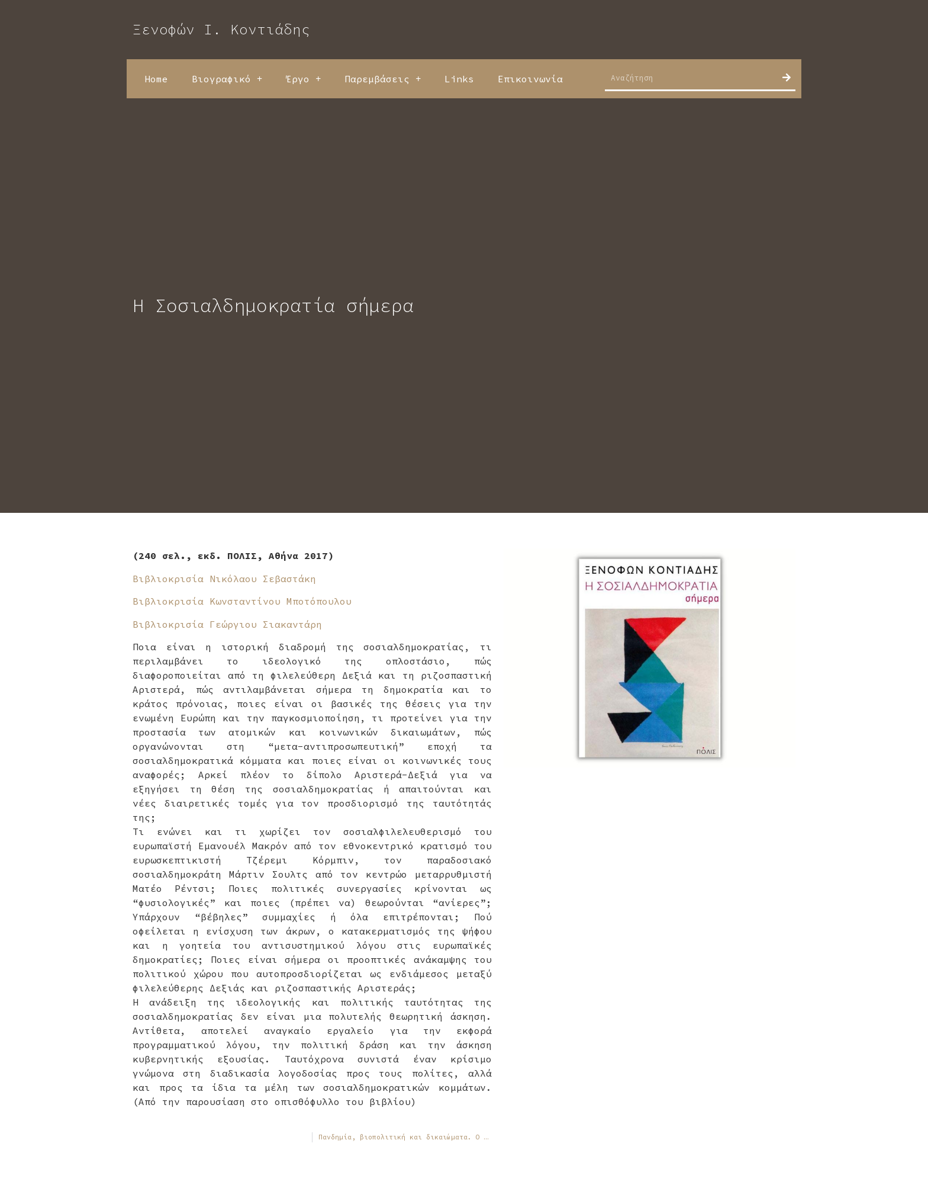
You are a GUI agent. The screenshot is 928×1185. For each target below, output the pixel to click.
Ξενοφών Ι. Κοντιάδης (221, 29)
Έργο (303, 78)
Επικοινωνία (530, 79)
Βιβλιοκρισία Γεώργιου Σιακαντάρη (230, 624)
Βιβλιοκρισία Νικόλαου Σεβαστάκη (224, 579)
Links (459, 79)
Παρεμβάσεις (382, 78)
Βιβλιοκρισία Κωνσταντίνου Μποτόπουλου (242, 601)
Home (156, 79)
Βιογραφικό (227, 78)
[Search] (786, 77)
